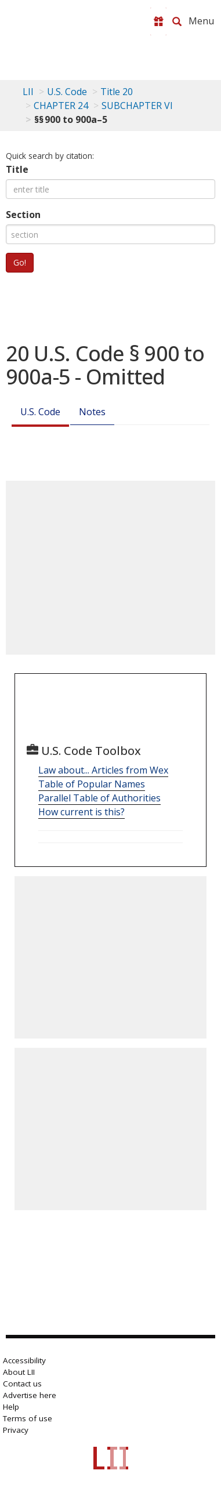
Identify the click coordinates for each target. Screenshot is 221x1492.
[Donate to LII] (158, 21)
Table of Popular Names (91, 784)
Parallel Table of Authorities (99, 798)
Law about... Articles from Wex (103, 770)
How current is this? (81, 811)
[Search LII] (177, 21)
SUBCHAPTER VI (137, 105)
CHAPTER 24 (61, 105)
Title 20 (116, 91)
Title (17, 169)
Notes (92, 411)
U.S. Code (40, 411)
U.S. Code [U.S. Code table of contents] (67, 91)
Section (23, 214)
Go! (19, 262)
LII (28, 91)
